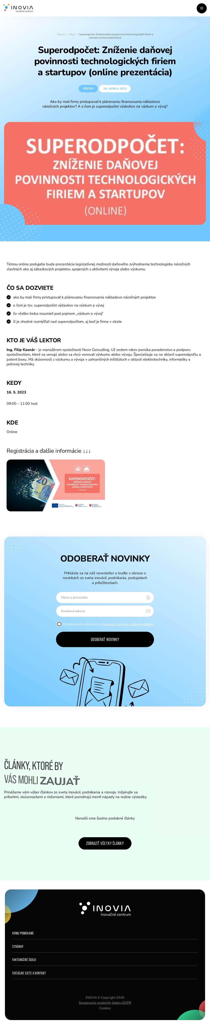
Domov (61, 34)
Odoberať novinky (105, 639)
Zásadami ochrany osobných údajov (127, 624)
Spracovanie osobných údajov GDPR (105, 1003)
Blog (72, 34)
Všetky (88, 89)
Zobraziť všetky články (105, 843)
